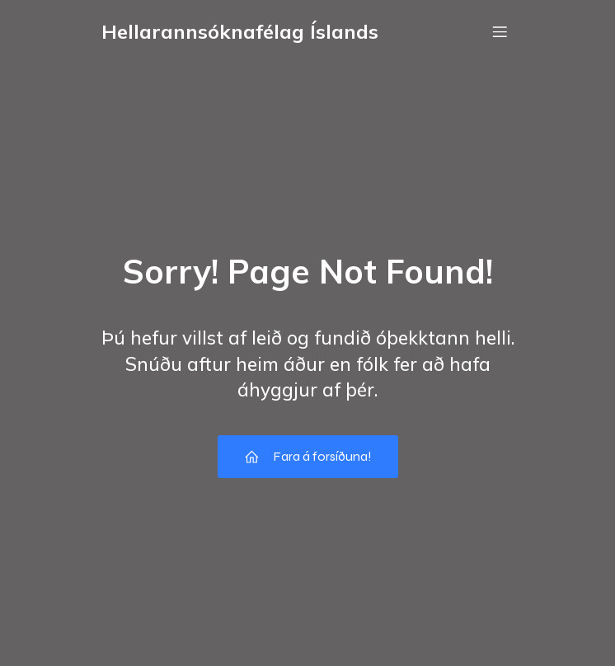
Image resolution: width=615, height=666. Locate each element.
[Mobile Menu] (500, 31)
